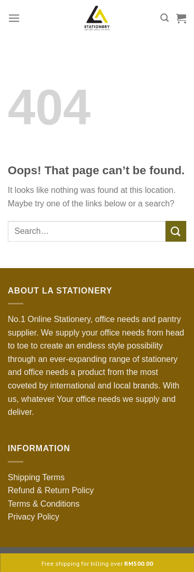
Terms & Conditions (44, 503)
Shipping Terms (36, 477)
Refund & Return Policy (51, 490)
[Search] (164, 18)
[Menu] (14, 18)
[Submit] (176, 231)
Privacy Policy (33, 516)
